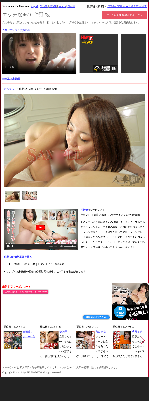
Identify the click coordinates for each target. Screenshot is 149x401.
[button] (143, 340)
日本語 (71, 6)
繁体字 (44, 6)
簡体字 (53, 6)
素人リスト (10, 88)
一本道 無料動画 (11, 78)
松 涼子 (63, 331)
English (34, 6)
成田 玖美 (137, 331)
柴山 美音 (101, 331)
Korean (62, 6)
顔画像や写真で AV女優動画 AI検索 (127, 6)
